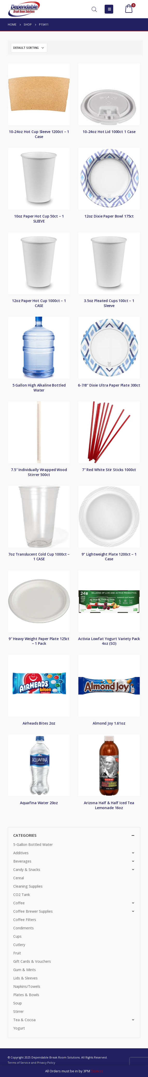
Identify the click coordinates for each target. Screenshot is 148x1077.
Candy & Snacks (26, 869)
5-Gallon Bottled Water (33, 844)
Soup (17, 1003)
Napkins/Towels (26, 986)
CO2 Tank (21, 894)
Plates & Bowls (26, 994)
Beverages (22, 861)
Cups (17, 936)
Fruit (17, 952)
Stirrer (18, 1011)
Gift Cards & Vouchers (32, 961)
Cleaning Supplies (28, 886)
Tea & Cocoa (24, 1019)
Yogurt (19, 1028)
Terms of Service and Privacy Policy (31, 1062)
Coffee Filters (24, 919)
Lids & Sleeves (25, 978)
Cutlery (19, 944)
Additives (21, 852)
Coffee (19, 902)
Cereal (18, 877)
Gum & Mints (24, 969)
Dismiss (97, 1071)
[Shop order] (29, 47)
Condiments (23, 927)
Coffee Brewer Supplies (33, 911)
